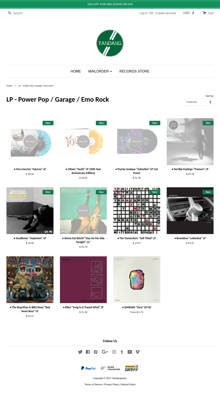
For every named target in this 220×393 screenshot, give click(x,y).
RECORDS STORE (134, 71)
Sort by (210, 95)
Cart (211, 13)
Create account (166, 13)
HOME (76, 71)
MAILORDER (100, 71)
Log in (143, 13)
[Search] (19, 13)
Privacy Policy (111, 384)
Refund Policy (128, 384)
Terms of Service (93, 384)
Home (9, 86)
